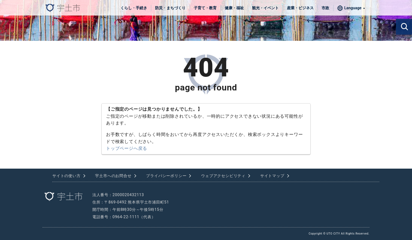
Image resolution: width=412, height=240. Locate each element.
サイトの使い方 (66, 176)
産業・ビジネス (300, 8)
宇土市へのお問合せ (113, 176)
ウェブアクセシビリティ (223, 176)
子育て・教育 (205, 8)
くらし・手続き (133, 8)
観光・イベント (265, 8)
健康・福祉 (234, 8)
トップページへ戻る (126, 148)
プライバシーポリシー (166, 176)
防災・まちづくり (170, 8)
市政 (325, 8)
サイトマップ (272, 176)
